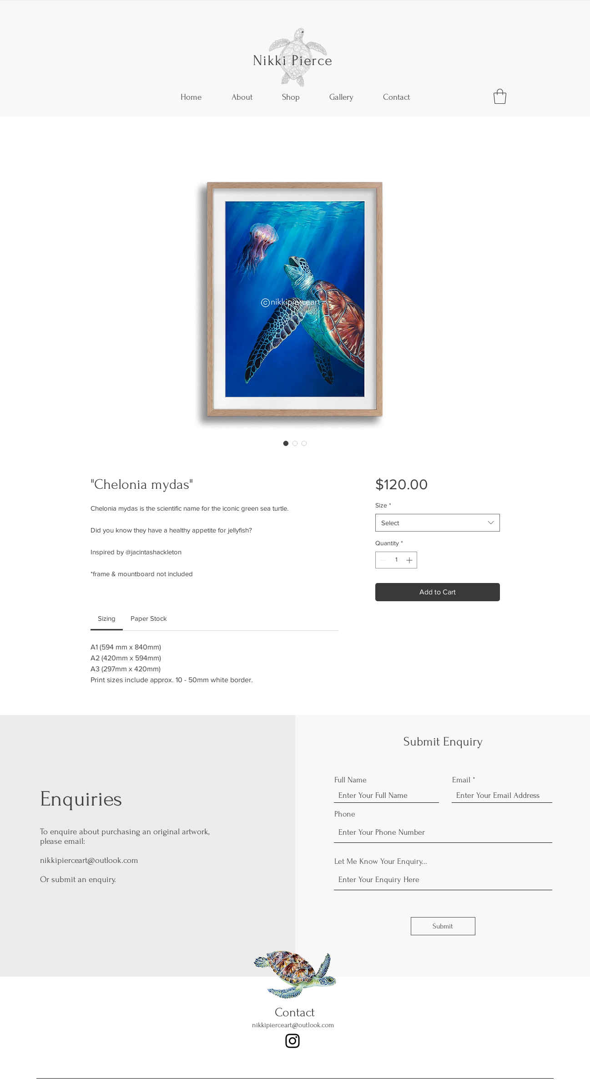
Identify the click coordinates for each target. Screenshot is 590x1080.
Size (383, 505)
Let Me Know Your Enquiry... (380, 861)
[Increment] (410, 560)
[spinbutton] (396, 560)
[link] (107, 618)
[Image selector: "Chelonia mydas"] (286, 443)
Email (461, 780)
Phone (344, 814)
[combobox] (437, 523)
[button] (500, 96)
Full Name (350, 780)
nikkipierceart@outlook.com (89, 860)
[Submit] (443, 926)
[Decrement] (382, 560)
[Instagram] (292, 1040)
